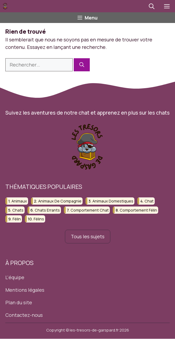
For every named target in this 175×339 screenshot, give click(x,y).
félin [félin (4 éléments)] (17, 218)
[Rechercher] (82, 64)
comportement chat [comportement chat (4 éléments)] (90, 210)
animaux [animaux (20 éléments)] (19, 201)
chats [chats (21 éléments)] (18, 210)
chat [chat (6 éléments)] (149, 201)
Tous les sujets (87, 236)
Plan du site (18, 302)
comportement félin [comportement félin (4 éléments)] (138, 210)
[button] (151, 6)
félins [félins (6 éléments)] (39, 218)
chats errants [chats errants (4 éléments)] (47, 210)
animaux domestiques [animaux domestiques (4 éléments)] (112, 201)
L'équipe (14, 277)
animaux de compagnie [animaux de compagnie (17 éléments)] (59, 201)
